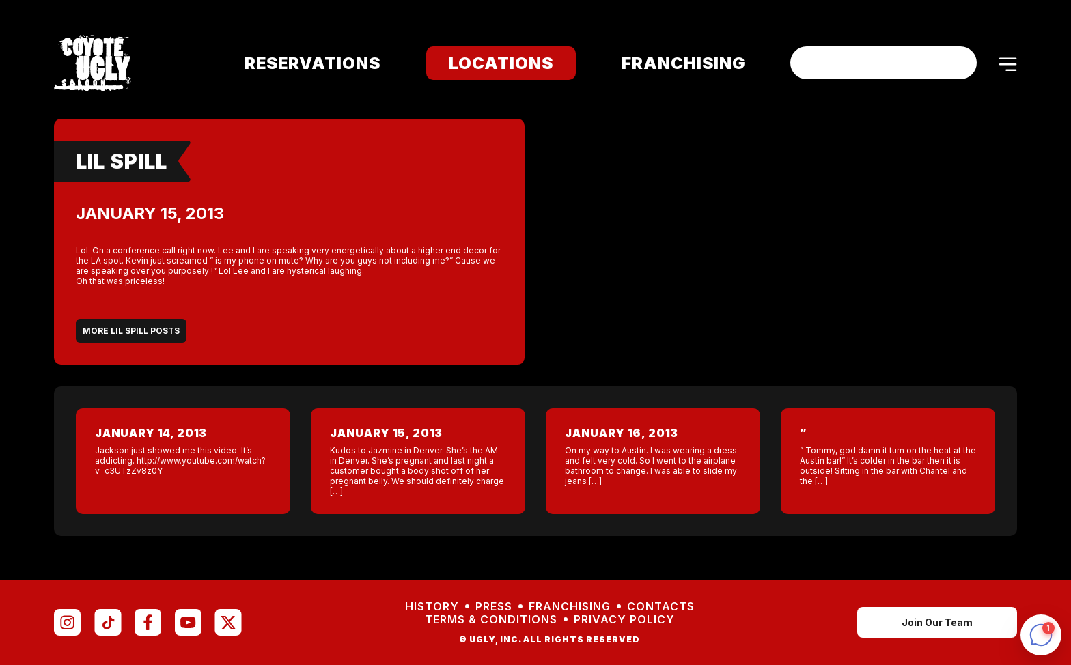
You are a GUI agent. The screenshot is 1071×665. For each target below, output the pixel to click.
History (432, 606)
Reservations (304, 63)
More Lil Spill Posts (131, 331)
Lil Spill (121, 161)
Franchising (675, 63)
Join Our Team (937, 622)
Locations (492, 63)
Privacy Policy (624, 619)
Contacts (661, 606)
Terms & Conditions (491, 619)
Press (493, 606)
